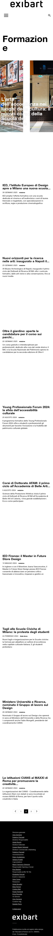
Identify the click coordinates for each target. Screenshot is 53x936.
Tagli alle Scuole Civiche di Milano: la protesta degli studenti (25, 630)
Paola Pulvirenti (17, 892)
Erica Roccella (17, 894)
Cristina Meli (16, 889)
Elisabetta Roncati (18, 874)
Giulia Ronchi (16, 842)
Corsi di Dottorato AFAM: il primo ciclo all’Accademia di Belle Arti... (26, 484)
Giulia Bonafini (17, 884)
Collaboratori (16, 909)
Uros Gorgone (17, 835)
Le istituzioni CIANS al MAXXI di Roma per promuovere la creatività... (25, 781)
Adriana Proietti (17, 859)
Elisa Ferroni (16, 887)
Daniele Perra (17, 904)
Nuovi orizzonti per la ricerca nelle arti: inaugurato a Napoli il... (25, 259)
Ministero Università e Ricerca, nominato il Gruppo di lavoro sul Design (25, 705)
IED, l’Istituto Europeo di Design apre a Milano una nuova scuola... (26, 186)
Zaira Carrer (16, 879)
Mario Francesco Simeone (21, 864)
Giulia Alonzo (23, 636)
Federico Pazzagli (18, 837)
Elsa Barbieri (16, 869)
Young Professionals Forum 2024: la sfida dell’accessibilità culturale (26, 410)
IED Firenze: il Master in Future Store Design (24, 557)
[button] (49, 14)
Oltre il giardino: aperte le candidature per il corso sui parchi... (22, 334)
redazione (22, 128)
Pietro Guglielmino (18, 857)
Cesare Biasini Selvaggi (20, 847)
